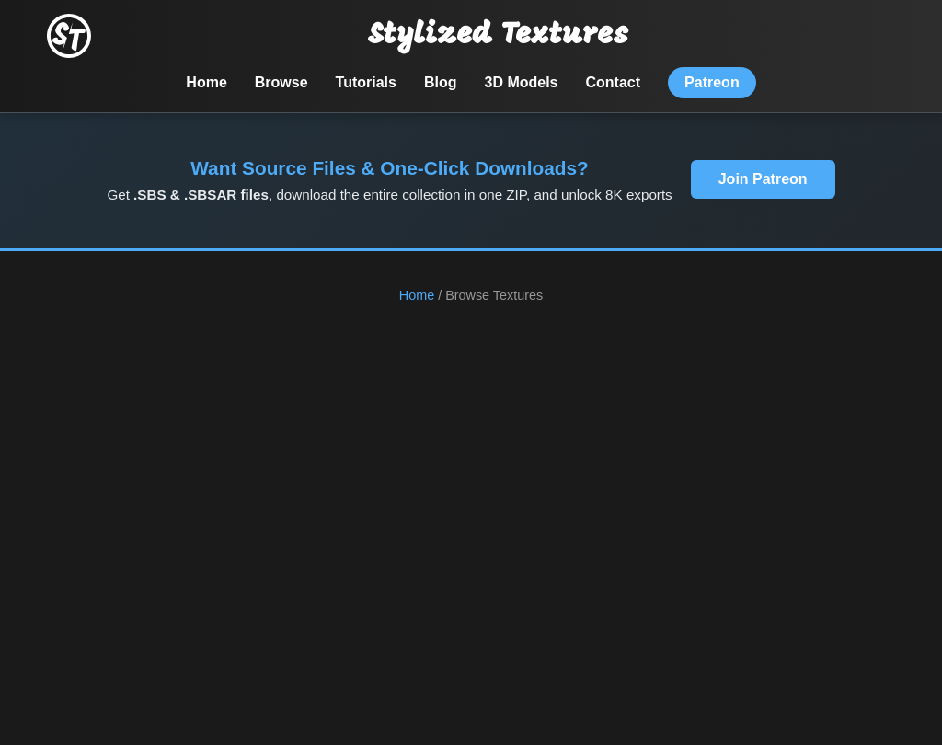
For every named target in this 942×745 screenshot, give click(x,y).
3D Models (521, 82)
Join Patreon (763, 179)
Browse (281, 82)
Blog (440, 82)
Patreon (712, 82)
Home (206, 82)
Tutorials (366, 82)
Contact (613, 82)
